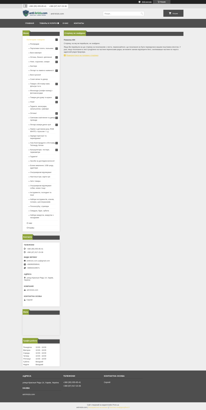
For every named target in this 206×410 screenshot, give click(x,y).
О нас (65, 23)
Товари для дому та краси (41, 97)
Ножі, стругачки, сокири (40, 62)
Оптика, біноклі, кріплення (41, 57)
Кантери (33, 66)
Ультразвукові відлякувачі (40, 172)
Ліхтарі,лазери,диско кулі (40, 125)
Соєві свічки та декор (39, 79)
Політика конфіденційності (119, 407)
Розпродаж (34, 44)
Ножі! (32, 102)
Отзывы (30, 228)
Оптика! (33, 113)
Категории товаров (36, 39)
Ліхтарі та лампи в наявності (42, 70)
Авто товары (35, 181)
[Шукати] (141, 13)
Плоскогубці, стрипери (39, 206)
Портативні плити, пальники (41, 48)
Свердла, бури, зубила (39, 211)
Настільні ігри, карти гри (40, 177)
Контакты (79, 23)
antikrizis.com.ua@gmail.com (38, 261)
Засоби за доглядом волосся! (42, 161)
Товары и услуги (48, 23)
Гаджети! (33, 156)
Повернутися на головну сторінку (82, 55)
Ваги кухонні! (35, 75)
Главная (29, 23)
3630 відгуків (147, 2)
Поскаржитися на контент (98, 407)
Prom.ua (116, 405)
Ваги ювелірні (36, 53)
